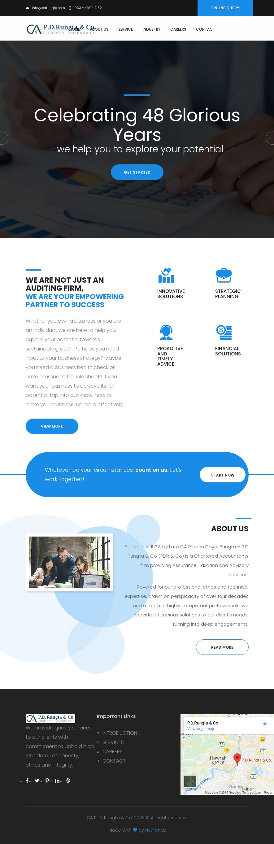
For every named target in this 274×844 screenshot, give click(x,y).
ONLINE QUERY (225, 8)
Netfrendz (155, 830)
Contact (205, 29)
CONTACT (114, 760)
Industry (151, 29)
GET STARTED (137, 172)
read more (222, 647)
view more (52, 426)
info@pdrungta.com (45, 7)
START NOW (222, 475)
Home (74, 29)
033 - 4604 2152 (85, 7)
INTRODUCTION (119, 733)
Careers (178, 29)
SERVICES (113, 742)
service (125, 29)
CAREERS (112, 751)
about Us (99, 29)
